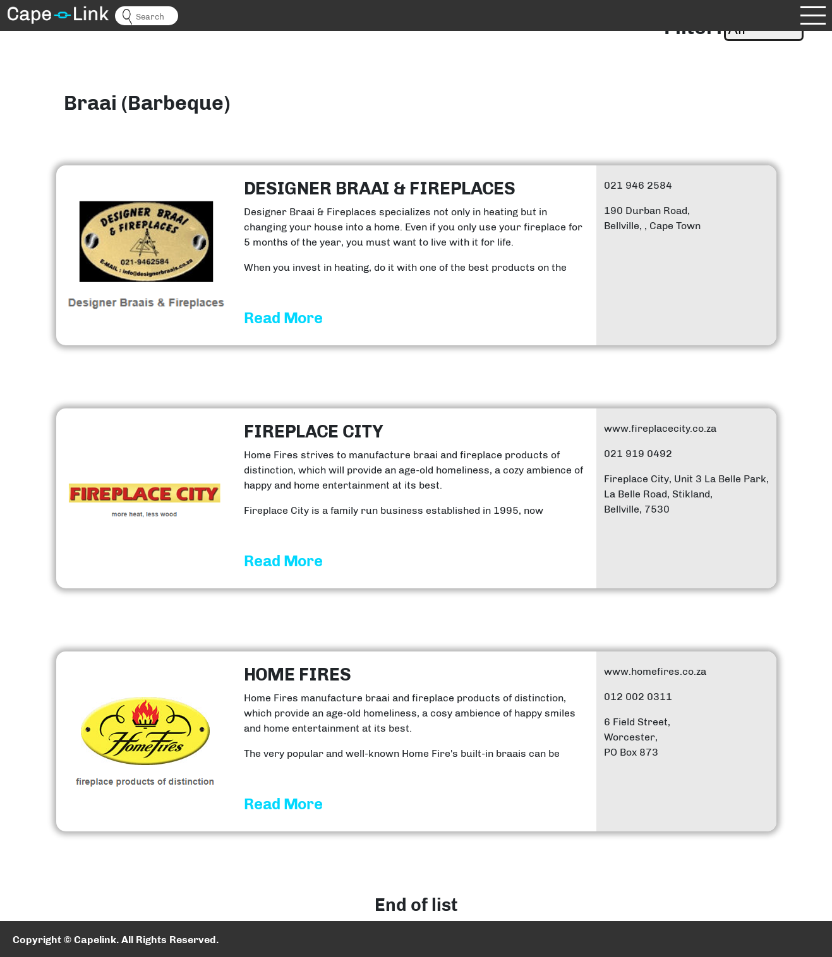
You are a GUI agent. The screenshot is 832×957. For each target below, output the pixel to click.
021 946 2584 (638, 185)
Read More (283, 318)
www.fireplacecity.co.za (660, 428)
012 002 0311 (638, 697)
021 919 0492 (638, 454)
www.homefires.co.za (655, 671)
